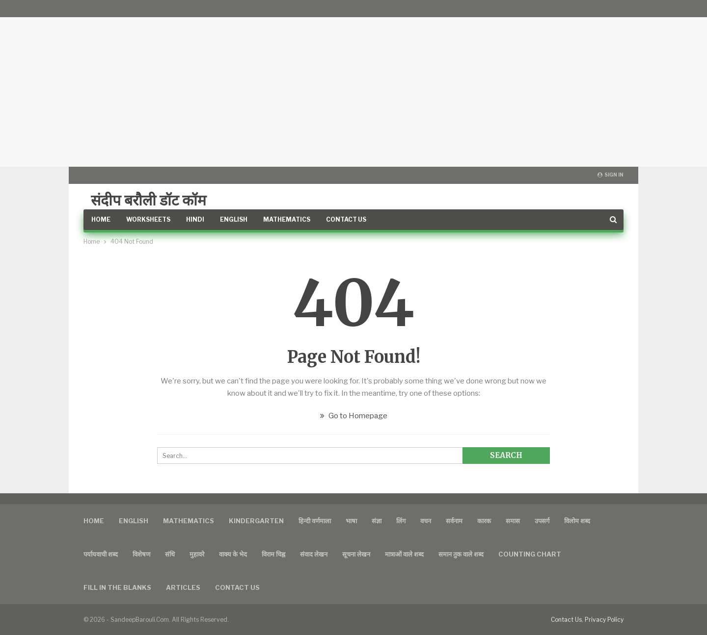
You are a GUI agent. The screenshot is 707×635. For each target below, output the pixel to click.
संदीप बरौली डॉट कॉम (148, 200)
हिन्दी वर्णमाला (315, 521)
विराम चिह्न (273, 554)
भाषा (351, 521)
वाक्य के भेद (233, 554)
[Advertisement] (353, 83)
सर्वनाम (454, 521)
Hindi (195, 219)
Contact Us (346, 219)
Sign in (611, 175)
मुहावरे (197, 554)
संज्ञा (376, 521)
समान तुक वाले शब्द (461, 554)
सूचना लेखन (356, 554)
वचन (425, 521)
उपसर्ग (542, 521)
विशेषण (141, 554)
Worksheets (148, 219)
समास (513, 521)
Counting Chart (529, 554)
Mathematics (286, 219)
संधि (170, 554)
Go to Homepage (353, 415)
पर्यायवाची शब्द (100, 554)
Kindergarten (256, 521)
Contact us (237, 587)
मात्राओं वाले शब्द (404, 554)
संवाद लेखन (313, 554)
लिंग (401, 521)
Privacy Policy (604, 619)
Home (100, 219)
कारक (484, 521)
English (233, 219)
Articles (183, 587)
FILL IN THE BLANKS (117, 587)
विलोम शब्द (577, 521)
